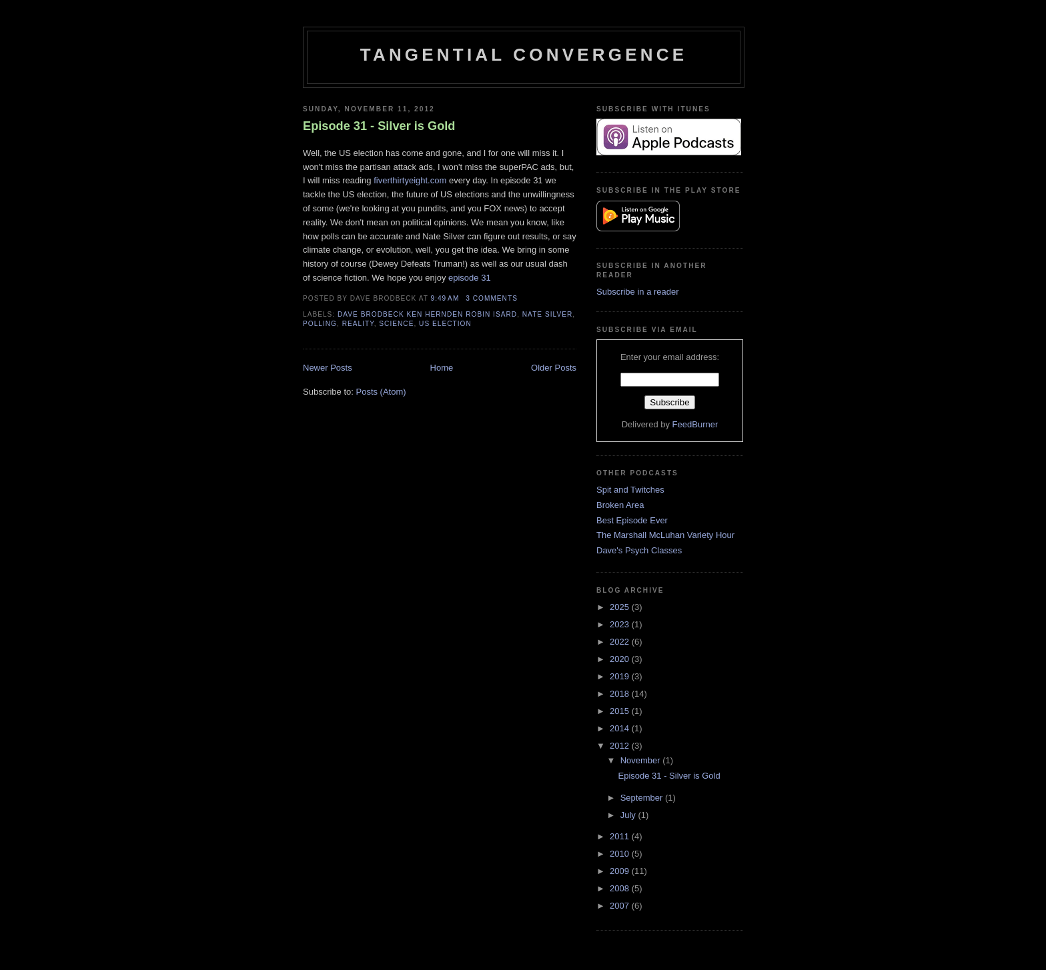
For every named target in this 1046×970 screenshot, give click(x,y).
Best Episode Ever (632, 520)
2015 (621, 711)
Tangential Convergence (523, 55)
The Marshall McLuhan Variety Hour (665, 535)
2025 (621, 607)
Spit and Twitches (630, 490)
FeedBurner (695, 424)
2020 (621, 659)
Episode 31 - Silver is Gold (379, 126)
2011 (621, 836)
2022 (621, 642)
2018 (621, 694)
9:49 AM (445, 298)
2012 (621, 746)
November (641, 760)
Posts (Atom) (381, 392)
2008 (621, 888)
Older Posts (553, 368)
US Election (445, 323)
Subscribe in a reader (637, 292)
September (642, 798)
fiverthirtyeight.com (410, 180)
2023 (621, 624)
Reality (358, 323)
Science (396, 323)
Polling (320, 323)
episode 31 (469, 278)
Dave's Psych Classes (639, 550)
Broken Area (620, 505)
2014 (621, 728)
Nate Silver (547, 314)
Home (442, 368)
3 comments (492, 298)
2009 (621, 871)
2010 (621, 854)
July (629, 815)
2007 (621, 906)
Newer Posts (327, 368)
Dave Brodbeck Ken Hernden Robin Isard (427, 314)
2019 (621, 676)
